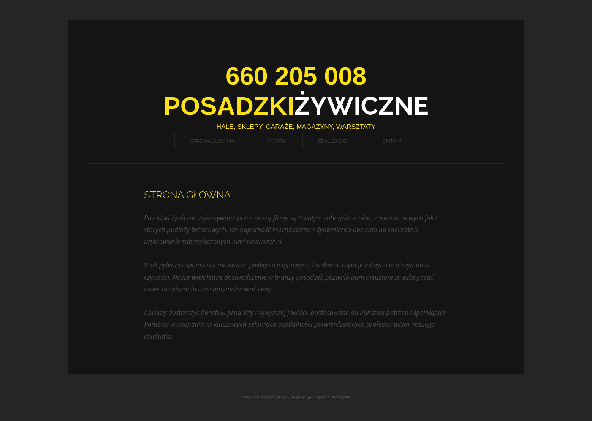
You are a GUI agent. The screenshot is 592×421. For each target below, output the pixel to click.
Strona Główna (212, 141)
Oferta (276, 141)
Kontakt (390, 141)
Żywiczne (296, 106)
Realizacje (332, 141)
